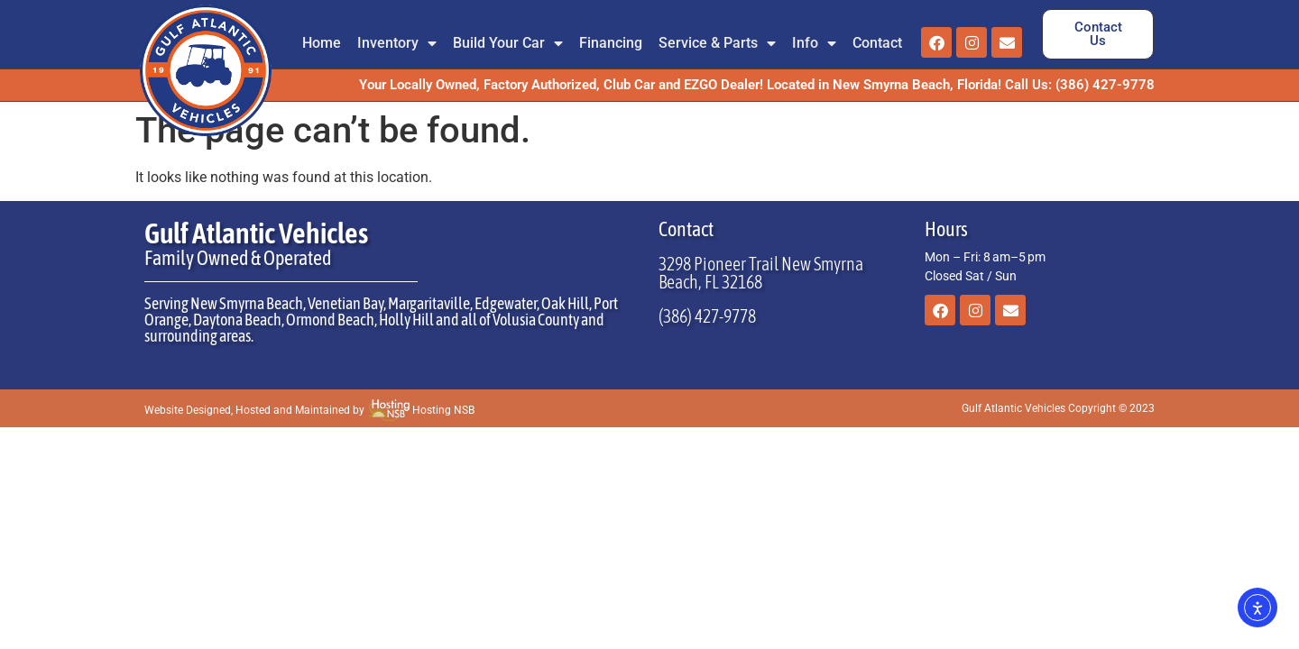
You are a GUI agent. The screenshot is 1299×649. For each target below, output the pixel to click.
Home (321, 42)
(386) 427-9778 (707, 316)
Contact (877, 42)
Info (814, 43)
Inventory (397, 43)
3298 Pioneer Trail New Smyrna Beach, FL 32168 (761, 272)
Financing (610, 42)
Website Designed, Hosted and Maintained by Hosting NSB (309, 410)
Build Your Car (508, 43)
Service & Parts (717, 43)
